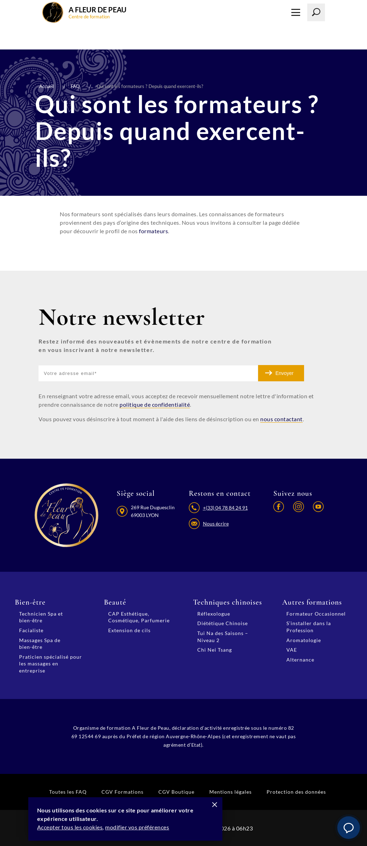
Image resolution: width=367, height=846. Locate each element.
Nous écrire (215, 524)
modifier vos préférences (139, 827)
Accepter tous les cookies (72, 827)
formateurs (153, 231)
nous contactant (281, 418)
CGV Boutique (176, 791)
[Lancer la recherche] (316, 12)
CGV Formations (122, 791)
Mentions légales (230, 791)
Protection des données (296, 791)
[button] (348, 827)
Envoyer (284, 373)
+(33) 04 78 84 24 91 (225, 507)
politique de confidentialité (155, 404)
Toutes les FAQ (68, 791)
